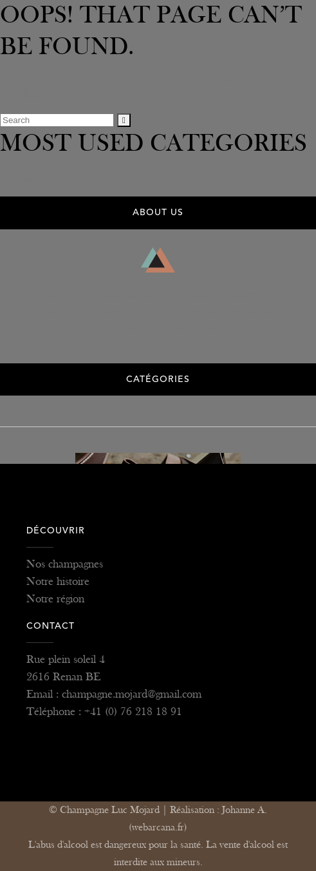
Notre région (55, 599)
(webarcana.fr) (158, 827)
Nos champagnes (64, 564)
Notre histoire (57, 581)
